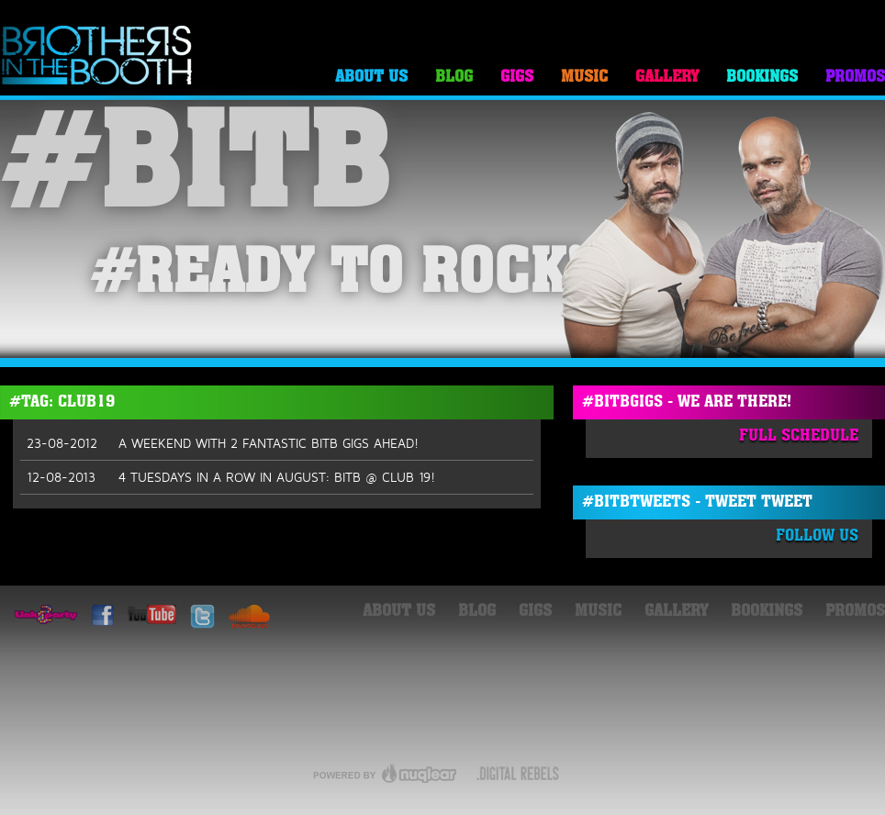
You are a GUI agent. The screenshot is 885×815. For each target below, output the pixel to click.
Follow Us (817, 536)
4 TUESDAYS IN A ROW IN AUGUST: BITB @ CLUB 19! (231, 477)
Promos (855, 77)
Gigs (516, 77)
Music (584, 77)
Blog (454, 77)
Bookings (762, 77)
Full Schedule (798, 436)
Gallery (667, 77)
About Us (371, 77)
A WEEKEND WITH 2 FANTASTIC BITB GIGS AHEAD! (223, 443)
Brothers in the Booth (97, 56)
